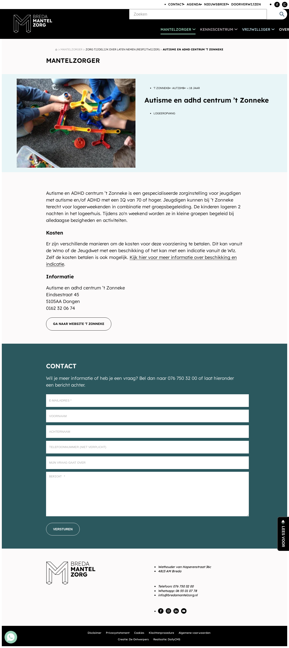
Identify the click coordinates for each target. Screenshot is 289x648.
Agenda (194, 4)
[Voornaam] (147, 416)
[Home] (56, 49)
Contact (175, 4)
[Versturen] (62, 529)
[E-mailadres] (147, 400)
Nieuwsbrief (216, 4)
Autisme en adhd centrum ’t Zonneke (193, 49)
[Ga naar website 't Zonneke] (78, 324)
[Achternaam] (147, 431)
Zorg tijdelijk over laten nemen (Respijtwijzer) (123, 49)
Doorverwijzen (246, 4)
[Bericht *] (147, 494)
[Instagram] (284, 4)
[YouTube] (183, 611)
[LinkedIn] (176, 611)
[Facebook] (277, 4)
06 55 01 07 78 (186, 591)
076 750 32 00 (183, 586)
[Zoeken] (198, 14)
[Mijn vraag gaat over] (147, 462)
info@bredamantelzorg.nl (178, 595)
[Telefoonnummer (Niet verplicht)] (147, 447)
